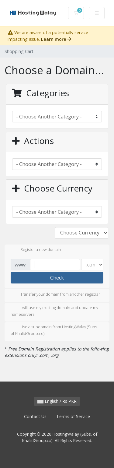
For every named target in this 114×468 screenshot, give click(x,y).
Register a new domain (36, 250)
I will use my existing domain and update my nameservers (54, 311)
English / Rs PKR (57, 401)
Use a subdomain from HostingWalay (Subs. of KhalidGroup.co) (54, 330)
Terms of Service (73, 416)
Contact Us (35, 416)
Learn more (56, 39)
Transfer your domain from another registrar (55, 294)
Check (57, 277)
